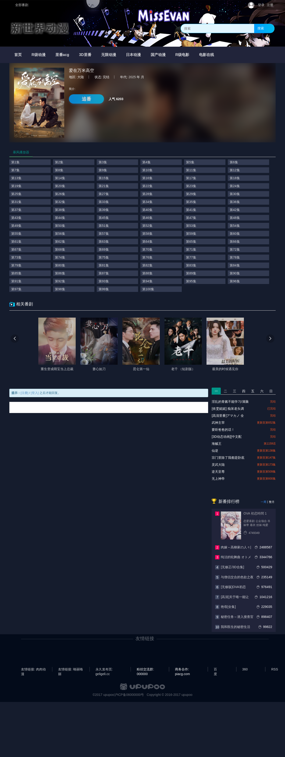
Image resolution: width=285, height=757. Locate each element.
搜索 (260, 28)
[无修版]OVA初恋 (233, 587)
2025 (132, 77)
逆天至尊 (218, 471)
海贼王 (216, 443)
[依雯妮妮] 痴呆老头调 (228, 408)
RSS (274, 669)
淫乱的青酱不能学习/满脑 (230, 401)
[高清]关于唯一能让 (235, 597)
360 (245, 669)
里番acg (62, 55)
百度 (215, 669)
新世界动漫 (40, 28)
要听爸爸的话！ (223, 429)
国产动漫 (158, 55)
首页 (18, 55)
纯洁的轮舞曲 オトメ (236, 557)
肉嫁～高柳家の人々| (236, 547)
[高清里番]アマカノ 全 (228, 415)
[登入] (35, 393)
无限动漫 (108, 55)
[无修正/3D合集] (232, 567)
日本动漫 (133, 55)
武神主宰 (218, 422)
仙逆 (215, 450)
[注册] (24, 393)
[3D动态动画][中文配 (227, 436)
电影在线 (206, 55)
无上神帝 (218, 478)
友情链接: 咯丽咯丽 (70, 669)
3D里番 (85, 55)
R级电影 (182, 55)
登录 (261, 5)
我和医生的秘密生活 (235, 627)
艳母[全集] (228, 607)
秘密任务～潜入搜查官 (237, 617)
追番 (86, 99)
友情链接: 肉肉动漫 (33, 669)
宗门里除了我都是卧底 (228, 457)
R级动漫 (39, 55)
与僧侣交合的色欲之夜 (237, 577)
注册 (270, 5)
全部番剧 (21, 5)
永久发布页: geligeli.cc (104, 669)
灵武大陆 (218, 464)
